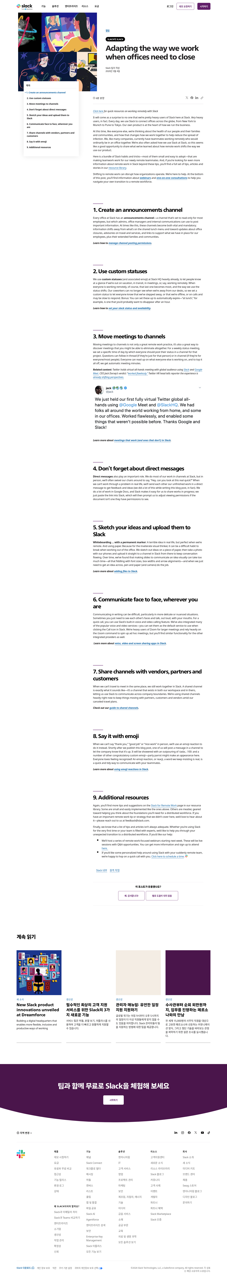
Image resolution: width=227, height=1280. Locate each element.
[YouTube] (202, 1133)
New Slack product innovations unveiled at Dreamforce (38, 1009)
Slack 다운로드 (25, 1267)
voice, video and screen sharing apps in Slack (140, 643)
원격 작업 (115, 870)
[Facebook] (189, 1133)
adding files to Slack (125, 571)
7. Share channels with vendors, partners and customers (50, 134)
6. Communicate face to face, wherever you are (49, 125)
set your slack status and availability (129, 308)
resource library (117, 168)
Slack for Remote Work (164, 805)
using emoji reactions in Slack (131, 769)
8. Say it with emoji (37, 141)
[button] (24, 1133)
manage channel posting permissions (130, 243)
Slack (186, 369)
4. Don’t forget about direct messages (46, 109)
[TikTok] (209, 1133)
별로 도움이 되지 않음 (162, 895)
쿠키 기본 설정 (65, 1267)
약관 (54, 1267)
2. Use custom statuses (39, 98)
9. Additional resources (39, 147)
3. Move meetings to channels (42, 103)
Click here (98, 111)
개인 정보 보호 (43, 1267)
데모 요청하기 (185, 6)
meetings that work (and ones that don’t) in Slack (142, 440)
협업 (108, 30)
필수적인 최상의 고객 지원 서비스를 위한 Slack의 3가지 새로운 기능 (88, 1009)
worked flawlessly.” (138, 373)
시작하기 (204, 6)
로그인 (170, 6)
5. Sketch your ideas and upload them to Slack (48, 116)
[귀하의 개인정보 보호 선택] (87, 1267)
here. (105, 848)
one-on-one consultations (172, 178)
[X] (195, 1133)
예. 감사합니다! (131, 895)
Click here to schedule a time (167, 856)
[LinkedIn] (176, 1133)
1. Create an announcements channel (46, 92)
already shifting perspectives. (108, 377)
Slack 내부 (101, 870)
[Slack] (24, 6)
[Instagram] (182, 1133)
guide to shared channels (124, 708)
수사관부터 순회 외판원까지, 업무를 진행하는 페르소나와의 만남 (187, 1009)
